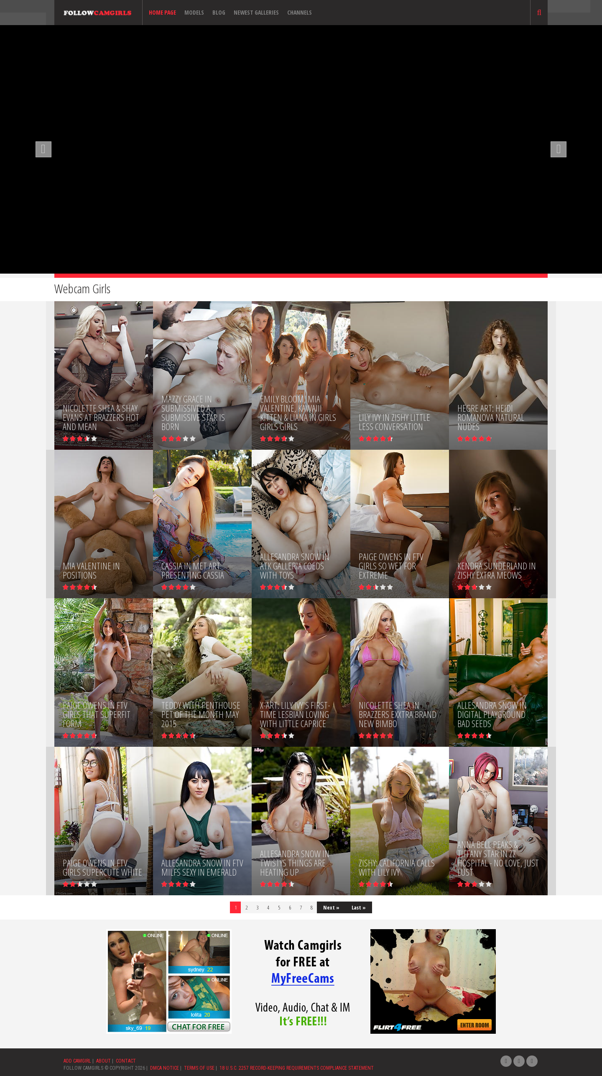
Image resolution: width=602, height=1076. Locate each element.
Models (194, 12)
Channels (299, 12)
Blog (218, 12)
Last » (359, 907)
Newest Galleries (256, 12)
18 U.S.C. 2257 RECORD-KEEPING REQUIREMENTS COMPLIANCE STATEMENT (296, 1068)
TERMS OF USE (199, 1068)
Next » (331, 907)
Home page (162, 12)
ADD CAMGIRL (77, 1061)
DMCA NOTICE (164, 1068)
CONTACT (126, 1061)
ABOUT (103, 1061)
